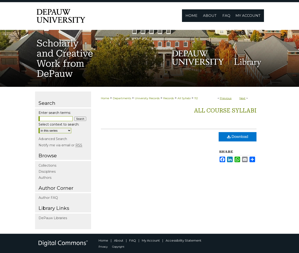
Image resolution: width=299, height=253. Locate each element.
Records (168, 98)
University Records (147, 98)
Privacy (103, 246)
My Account (151, 240)
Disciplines (47, 171)
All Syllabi (184, 98)
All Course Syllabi (225, 110)
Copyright (118, 246)
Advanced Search (53, 139)
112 (196, 98)
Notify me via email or (60, 145)
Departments (122, 98)
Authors (45, 178)
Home (105, 98)
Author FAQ (48, 198)
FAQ (132, 240)
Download (237, 137)
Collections (47, 165)
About (118, 240)
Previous (225, 98)
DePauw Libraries (53, 218)
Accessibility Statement (183, 240)
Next (242, 98)
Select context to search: (59, 124)
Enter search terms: (55, 113)
